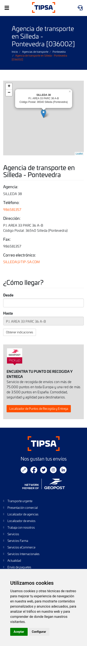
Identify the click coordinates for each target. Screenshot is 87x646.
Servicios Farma (17, 541)
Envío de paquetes (19, 567)
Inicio (15, 51)
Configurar (39, 631)
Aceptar (19, 631)
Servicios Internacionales (23, 554)
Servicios (13, 534)
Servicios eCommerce (21, 547)
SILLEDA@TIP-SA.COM (21, 261)
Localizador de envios (21, 521)
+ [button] (9, 86)
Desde (8, 294)
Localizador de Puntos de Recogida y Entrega (38, 409)
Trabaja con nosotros (21, 527)
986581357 (12, 209)
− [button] (9, 93)
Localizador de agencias (23, 514)
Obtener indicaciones (19, 332)
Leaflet (79, 153)
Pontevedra (59, 51)
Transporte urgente (19, 501)
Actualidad (14, 561)
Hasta (8, 313)
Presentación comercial (22, 508)
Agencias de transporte (35, 51)
